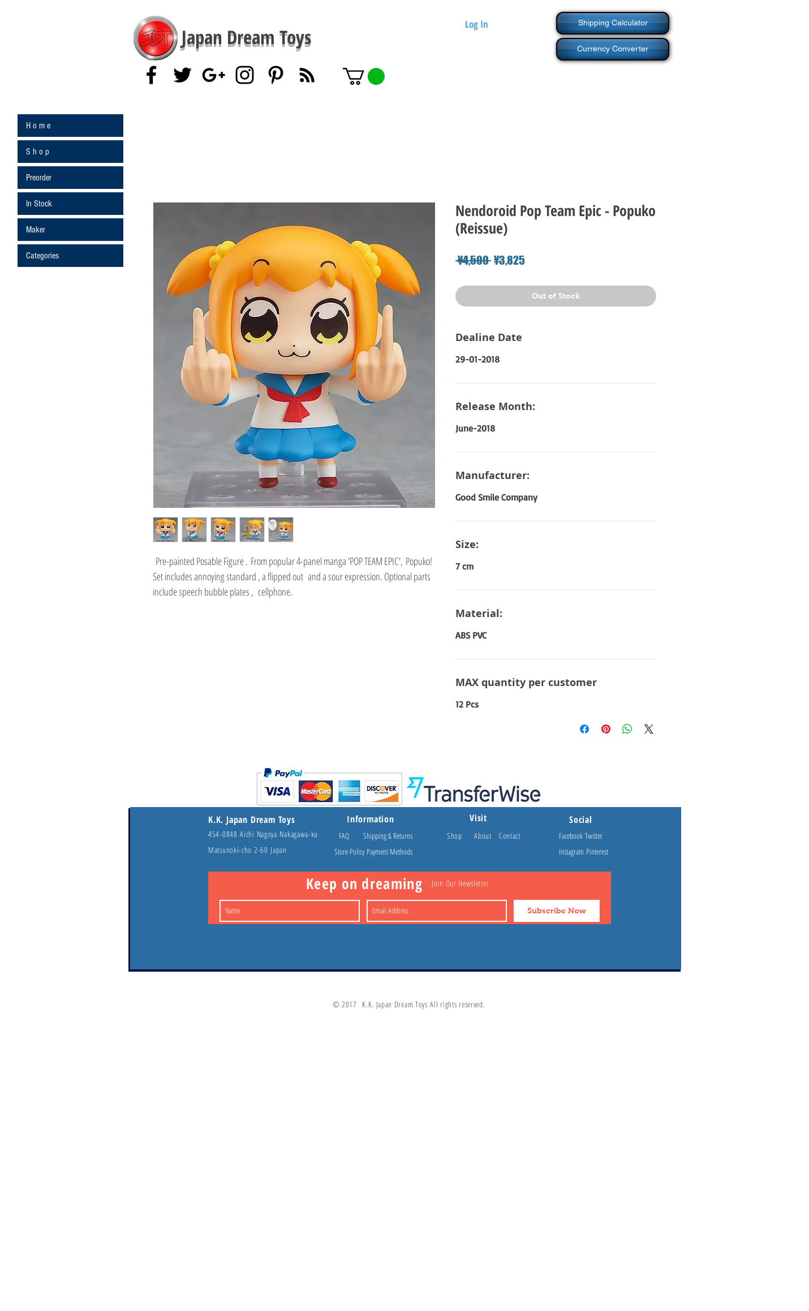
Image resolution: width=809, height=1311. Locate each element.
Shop (460, 835)
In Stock (39, 204)
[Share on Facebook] (584, 729)
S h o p (37, 151)
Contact (509, 835)
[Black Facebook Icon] (151, 75)
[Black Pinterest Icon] (276, 75)
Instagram (572, 851)
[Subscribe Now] (557, 911)
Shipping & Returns (387, 835)
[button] (364, 76)
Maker (35, 230)
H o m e (38, 125)
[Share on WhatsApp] (627, 729)
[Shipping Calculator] (612, 23)
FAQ (349, 835)
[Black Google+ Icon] (213, 75)
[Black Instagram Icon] (245, 75)
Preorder (38, 177)
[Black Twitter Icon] (182, 75)
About (486, 835)
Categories (42, 256)
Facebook (572, 835)
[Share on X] (649, 729)
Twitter (594, 835)
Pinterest (597, 851)
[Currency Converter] (612, 49)
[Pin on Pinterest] (606, 729)
